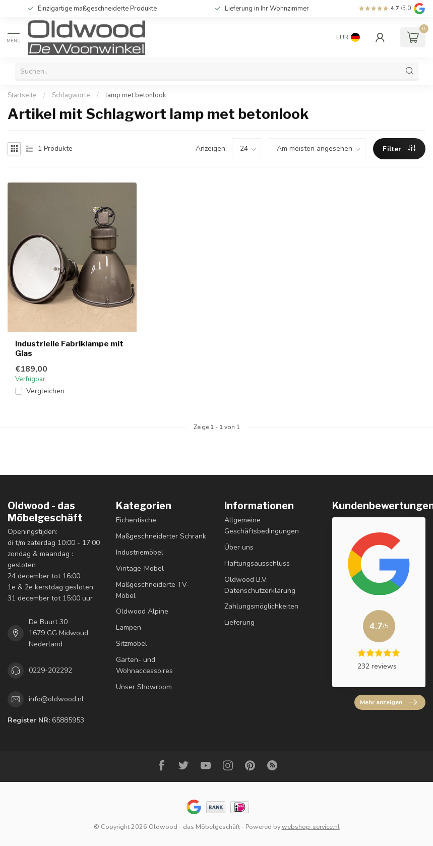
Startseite (22, 95)
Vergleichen (45, 391)
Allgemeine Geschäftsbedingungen (261, 525)
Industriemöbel (139, 552)
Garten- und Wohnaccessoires (144, 665)
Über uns (239, 547)
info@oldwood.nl (56, 699)
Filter (399, 149)
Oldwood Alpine (142, 611)
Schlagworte (71, 95)
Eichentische (136, 520)
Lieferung (239, 622)
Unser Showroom (144, 687)
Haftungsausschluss (257, 563)
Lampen (128, 627)
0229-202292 (50, 670)
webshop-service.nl (311, 826)
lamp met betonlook (135, 95)
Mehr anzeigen (388, 702)
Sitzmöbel (131, 643)
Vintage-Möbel (140, 568)
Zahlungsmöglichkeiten (261, 606)
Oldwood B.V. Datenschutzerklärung (259, 585)
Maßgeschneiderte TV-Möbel (153, 590)
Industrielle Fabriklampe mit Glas (69, 348)
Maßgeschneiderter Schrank (161, 536)
